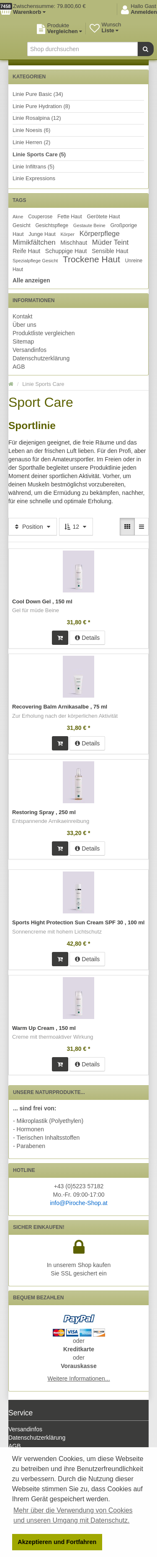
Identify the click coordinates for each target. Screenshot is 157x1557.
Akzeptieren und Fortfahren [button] (57, 1542)
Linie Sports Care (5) (39, 154)
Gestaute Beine (89, 225)
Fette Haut (69, 217)
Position (32, 526)
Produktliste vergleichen (44, 333)
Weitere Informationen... (78, 1378)
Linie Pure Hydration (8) (41, 106)
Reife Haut (26, 251)
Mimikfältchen (34, 242)
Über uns (24, 324)
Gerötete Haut (103, 217)
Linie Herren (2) (31, 142)
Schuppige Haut (66, 251)
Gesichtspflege (51, 225)
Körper (67, 234)
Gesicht (22, 225)
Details (87, 637)
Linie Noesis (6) (31, 130)
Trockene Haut (91, 259)
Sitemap (23, 341)
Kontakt (22, 316)
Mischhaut (73, 242)
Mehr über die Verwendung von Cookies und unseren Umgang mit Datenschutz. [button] (73, 1515)
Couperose (40, 217)
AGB (19, 366)
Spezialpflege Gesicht (35, 260)
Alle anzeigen (31, 280)
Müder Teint (110, 242)
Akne (18, 216)
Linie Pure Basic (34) (38, 94)
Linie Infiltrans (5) (33, 166)
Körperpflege (100, 234)
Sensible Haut (110, 251)
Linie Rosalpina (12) (37, 118)
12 (76, 526)
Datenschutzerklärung (41, 358)
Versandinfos (29, 350)
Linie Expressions (34, 178)
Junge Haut (41, 234)
